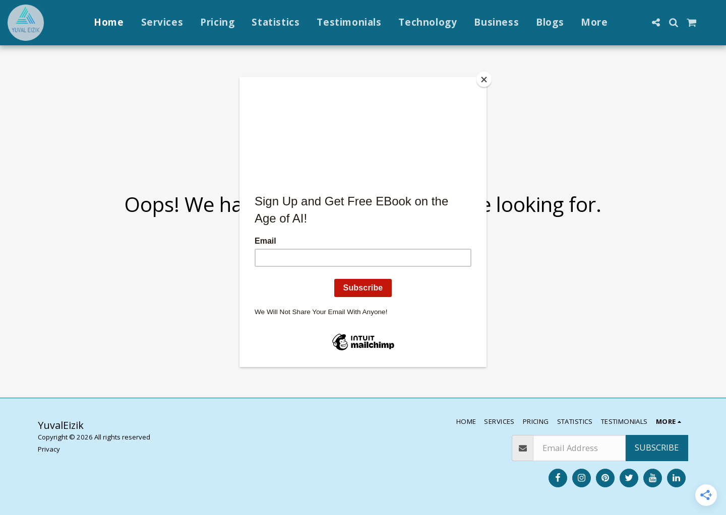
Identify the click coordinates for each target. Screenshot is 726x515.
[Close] (484, 79)
